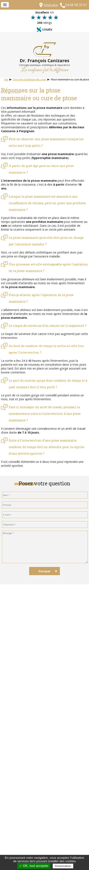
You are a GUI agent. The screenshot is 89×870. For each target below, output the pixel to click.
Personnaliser (63, 866)
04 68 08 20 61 (76, 5)
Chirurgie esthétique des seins (29, 79)
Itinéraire (51, 5)
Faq (6, 79)
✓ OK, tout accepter (33, 866)
